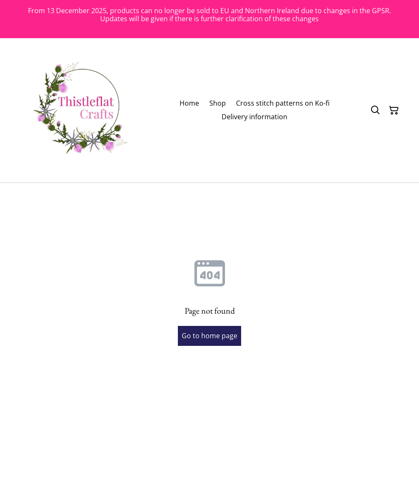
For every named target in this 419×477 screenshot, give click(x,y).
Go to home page (209, 335)
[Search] (375, 110)
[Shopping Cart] (394, 110)
